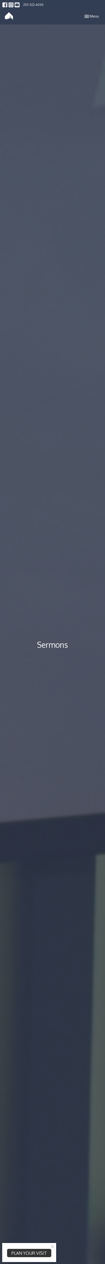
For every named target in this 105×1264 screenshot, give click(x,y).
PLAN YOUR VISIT (29, 1253)
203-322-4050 (33, 5)
